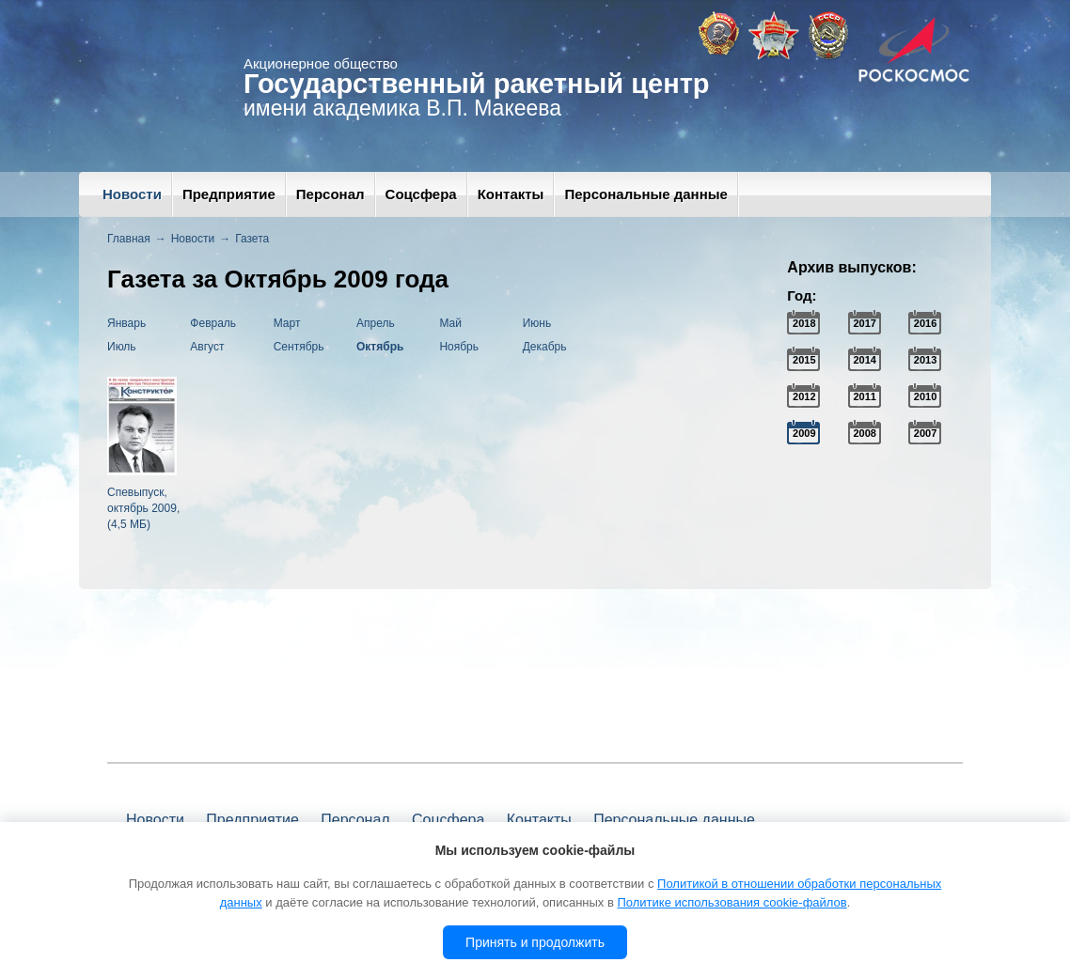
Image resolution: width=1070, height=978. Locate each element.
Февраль (213, 323)
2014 (864, 359)
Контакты (511, 194)
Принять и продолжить (535, 942)
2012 (804, 396)
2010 (925, 396)
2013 (925, 359)
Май (450, 323)
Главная (128, 238)
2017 (864, 323)
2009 (804, 433)
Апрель (375, 323)
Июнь (537, 323)
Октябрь (379, 346)
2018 (804, 323)
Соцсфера (421, 194)
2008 (864, 433)
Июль (121, 346)
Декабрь (545, 346)
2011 (864, 396)
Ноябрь (459, 346)
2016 (925, 323)
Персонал (330, 194)
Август (207, 346)
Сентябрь (299, 346)
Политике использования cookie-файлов (731, 902)
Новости (132, 194)
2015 (804, 359)
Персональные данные (645, 194)
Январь (126, 323)
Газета (252, 238)
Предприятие (228, 194)
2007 (925, 433)
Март (287, 323)
